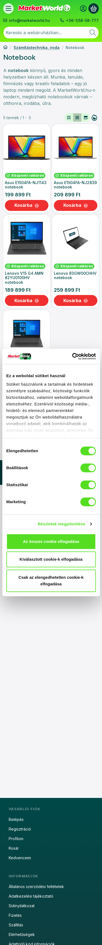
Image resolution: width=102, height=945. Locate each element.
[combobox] (51, 33)
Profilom (16, 838)
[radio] (68, 117)
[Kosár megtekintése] (93, 8)
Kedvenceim (20, 857)
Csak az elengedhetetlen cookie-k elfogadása (51, 580)
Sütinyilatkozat (22, 905)
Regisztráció (20, 829)
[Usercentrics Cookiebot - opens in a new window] (73, 356)
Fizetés (15, 915)
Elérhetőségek (22, 934)
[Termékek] (8, 8)
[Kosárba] (26, 205)
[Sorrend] (94, 117)
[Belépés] (83, 8)
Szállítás (16, 925)
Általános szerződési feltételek (36, 886)
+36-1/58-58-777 (82, 20)
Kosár (14, 848)
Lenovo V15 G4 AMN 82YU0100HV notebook (24, 278)
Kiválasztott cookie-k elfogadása (51, 559)
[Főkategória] (5, 47)
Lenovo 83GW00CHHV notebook (75, 275)
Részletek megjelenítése (61, 524)
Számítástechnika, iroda (37, 47)
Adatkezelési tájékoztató (31, 896)
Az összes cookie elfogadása (51, 541)
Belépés (16, 819)
